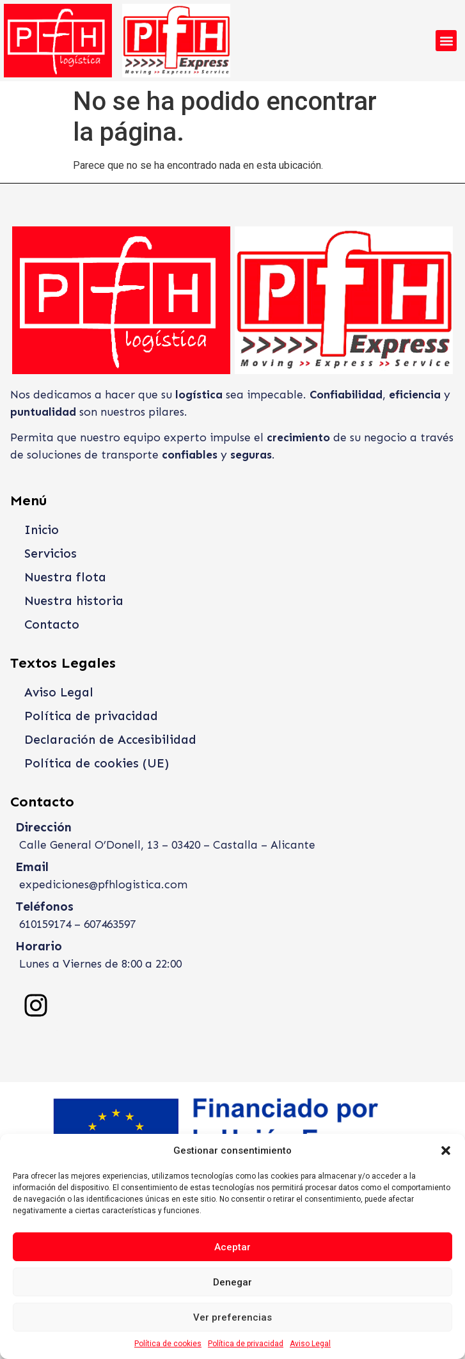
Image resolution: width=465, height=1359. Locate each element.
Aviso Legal (310, 1343)
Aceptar (232, 1247)
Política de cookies (167, 1343)
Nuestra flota (65, 577)
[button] (445, 1150)
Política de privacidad (245, 1343)
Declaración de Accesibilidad (110, 739)
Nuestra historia (73, 600)
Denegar (232, 1282)
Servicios (50, 553)
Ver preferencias (232, 1317)
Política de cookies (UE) (96, 763)
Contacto (51, 624)
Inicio (41, 529)
